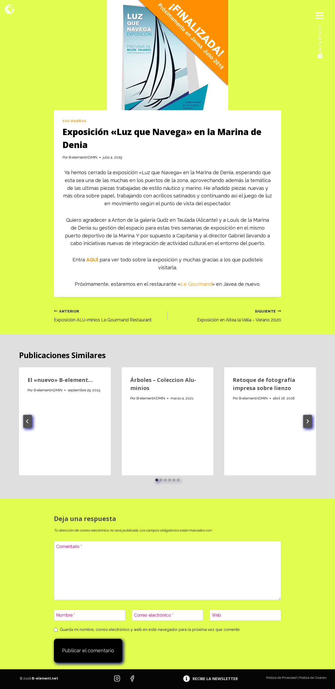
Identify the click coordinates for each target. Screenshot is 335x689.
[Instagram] (117, 678)
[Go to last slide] (27, 421)
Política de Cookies (312, 678)
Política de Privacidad (281, 678)
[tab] (156, 480)
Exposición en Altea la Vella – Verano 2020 (226, 315)
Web (216, 615)
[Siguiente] (307, 421)
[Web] (245, 615)
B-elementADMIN (83, 157)
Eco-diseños (74, 121)
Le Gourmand (196, 284)
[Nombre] (89, 615)
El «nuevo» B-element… (60, 380)
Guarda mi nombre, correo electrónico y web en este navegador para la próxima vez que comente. (150, 629)
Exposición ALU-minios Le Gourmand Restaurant (108, 315)
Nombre (65, 615)
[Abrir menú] (323, 10)
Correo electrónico (153, 615)
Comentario (69, 546)
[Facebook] (132, 678)
